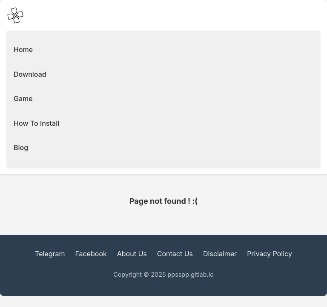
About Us (132, 253)
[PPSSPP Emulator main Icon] (15, 15)
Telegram (50, 253)
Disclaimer (220, 253)
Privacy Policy (269, 253)
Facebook (91, 253)
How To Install (36, 123)
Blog (21, 147)
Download (30, 74)
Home (23, 49)
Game (23, 98)
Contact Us (175, 253)
